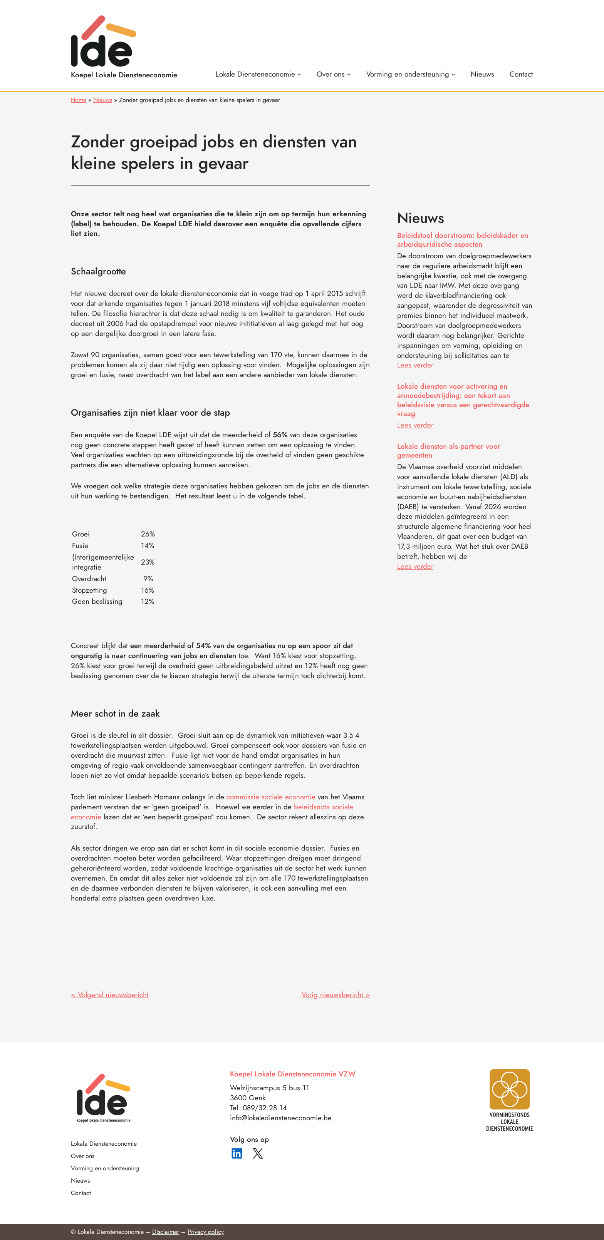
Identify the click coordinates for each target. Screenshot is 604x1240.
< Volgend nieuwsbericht (110, 994)
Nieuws (102, 99)
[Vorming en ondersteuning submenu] (410, 74)
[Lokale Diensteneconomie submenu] (258, 74)
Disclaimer (165, 1231)
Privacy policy (206, 1231)
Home (78, 99)
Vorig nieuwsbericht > (336, 994)
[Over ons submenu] (334, 74)
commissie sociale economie (270, 797)
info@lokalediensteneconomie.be (281, 1118)
